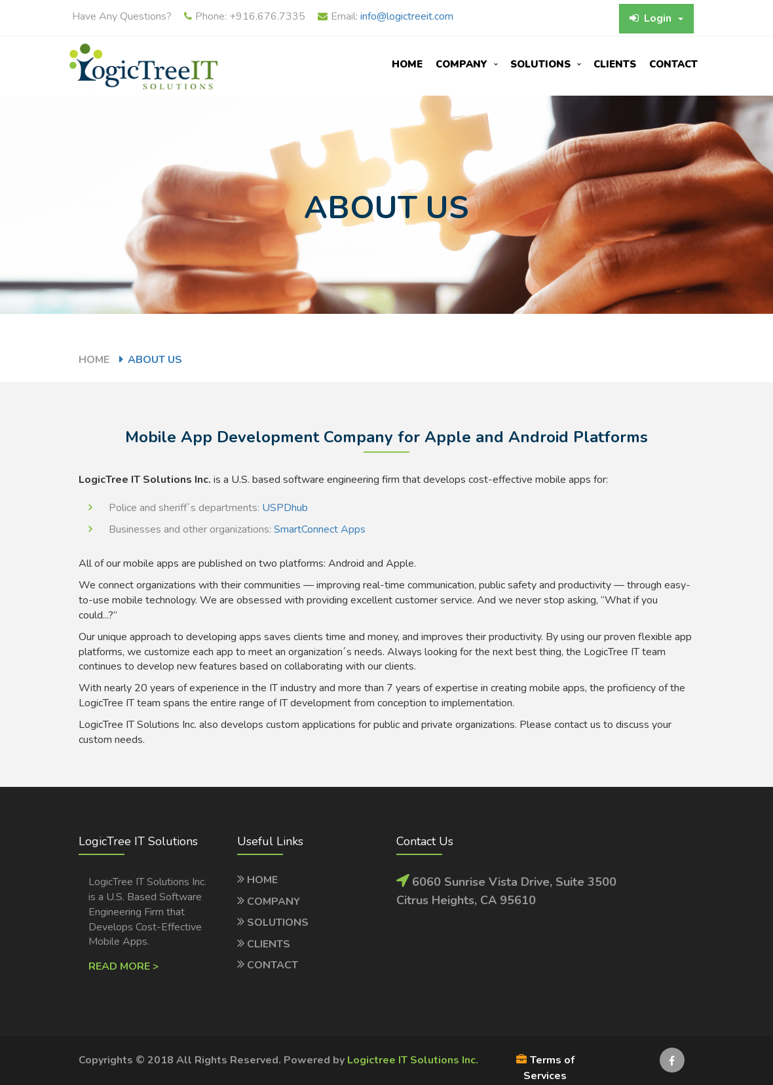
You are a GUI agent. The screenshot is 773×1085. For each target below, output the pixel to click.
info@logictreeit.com (406, 16)
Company (273, 901)
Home (407, 64)
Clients (615, 64)
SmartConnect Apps (320, 529)
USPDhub (285, 508)
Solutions (540, 64)
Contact (673, 64)
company (461, 64)
